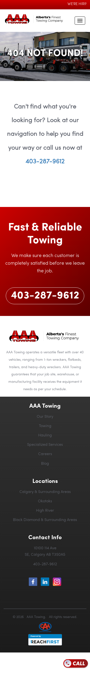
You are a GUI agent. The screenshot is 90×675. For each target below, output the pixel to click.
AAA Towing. (35, 617)
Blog (45, 464)
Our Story (45, 417)
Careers (45, 454)
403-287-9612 (45, 162)
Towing (45, 426)
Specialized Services (45, 445)
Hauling (45, 435)
